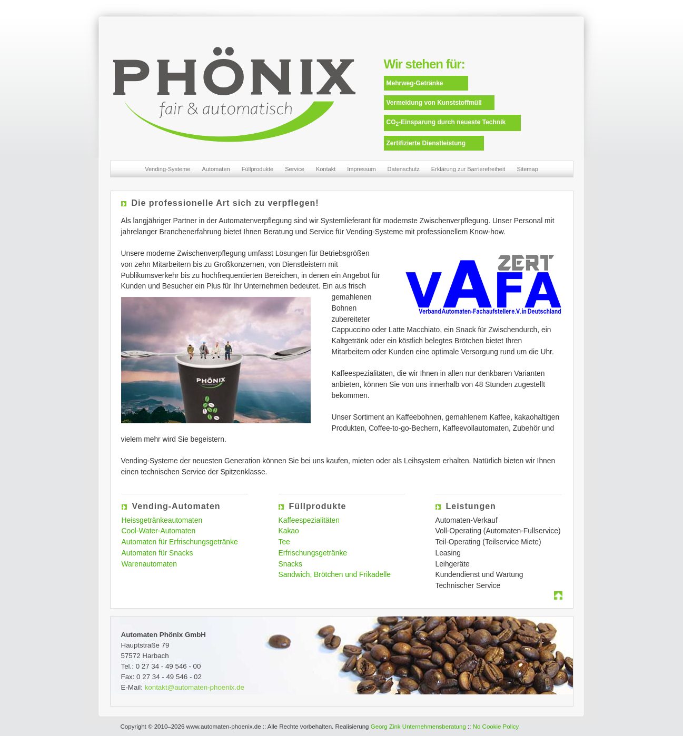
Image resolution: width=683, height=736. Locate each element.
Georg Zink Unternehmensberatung (418, 726)
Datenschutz (404, 169)
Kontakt (325, 169)
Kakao (289, 530)
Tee (284, 542)
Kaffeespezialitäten (309, 520)
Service (294, 169)
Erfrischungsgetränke (313, 553)
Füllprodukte (258, 169)
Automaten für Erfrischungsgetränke (180, 542)
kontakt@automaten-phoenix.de (194, 687)
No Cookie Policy (496, 726)
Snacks (290, 564)
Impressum (361, 169)
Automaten (216, 169)
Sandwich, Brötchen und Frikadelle (335, 574)
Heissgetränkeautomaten (162, 520)
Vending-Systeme (167, 169)
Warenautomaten (149, 564)
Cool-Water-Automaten (159, 530)
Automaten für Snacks (157, 553)
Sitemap (527, 169)
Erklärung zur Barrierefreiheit (468, 169)
